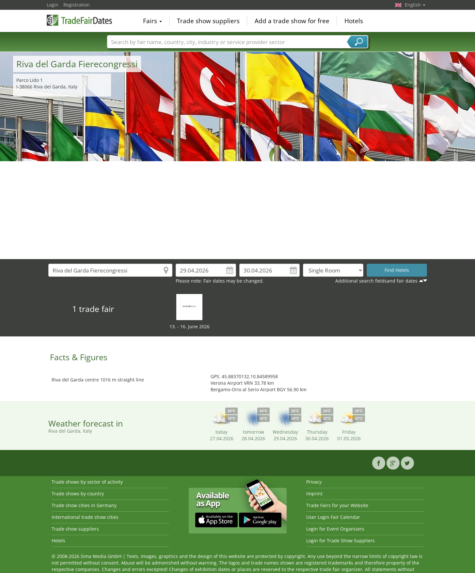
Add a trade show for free (292, 21)
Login (52, 5)
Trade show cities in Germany (84, 505)
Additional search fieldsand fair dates (376, 281)
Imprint (314, 493)
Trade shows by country (78, 493)
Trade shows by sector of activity (87, 482)
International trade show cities (85, 517)
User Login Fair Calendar (333, 517)
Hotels (353, 21)
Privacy (314, 482)
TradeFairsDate (79, 20)
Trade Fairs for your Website (337, 505)
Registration (76, 5)
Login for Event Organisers (335, 529)
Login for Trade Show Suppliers (340, 540)
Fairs (152, 21)
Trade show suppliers (208, 21)
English (415, 5)
